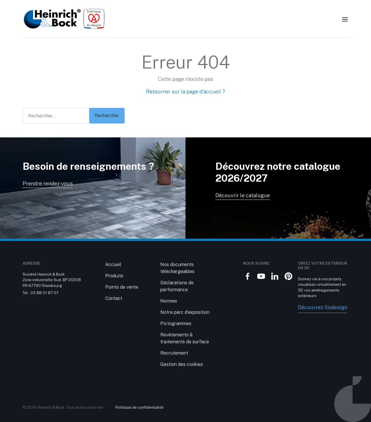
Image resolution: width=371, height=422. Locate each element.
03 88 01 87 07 (44, 293)
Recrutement (174, 353)
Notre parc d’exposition (185, 312)
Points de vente (121, 287)
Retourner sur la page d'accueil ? (185, 92)
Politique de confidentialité (139, 407)
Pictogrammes (175, 323)
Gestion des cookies (181, 364)
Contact (113, 298)
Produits (114, 276)
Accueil (113, 264)
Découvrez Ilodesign (322, 307)
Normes (168, 301)
